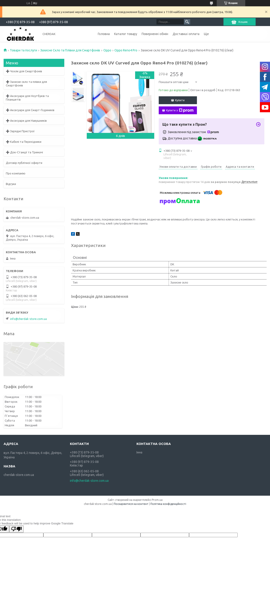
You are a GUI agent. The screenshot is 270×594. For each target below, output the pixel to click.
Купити (180, 100)
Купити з (180, 110)
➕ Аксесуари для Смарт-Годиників (30, 110)
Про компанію (15, 173)
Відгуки (11, 183)
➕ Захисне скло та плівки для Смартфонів (26, 83)
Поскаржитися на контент (131, 503)
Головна (104, 34)
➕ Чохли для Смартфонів (24, 71)
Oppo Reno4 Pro (125, 50)
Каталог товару (125, 34)
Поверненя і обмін (155, 34)
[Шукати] (187, 21)
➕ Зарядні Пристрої (20, 131)
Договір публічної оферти (24, 162)
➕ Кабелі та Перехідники (23, 141)
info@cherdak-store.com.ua (28, 318)
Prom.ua (157, 499)
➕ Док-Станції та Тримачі (24, 152)
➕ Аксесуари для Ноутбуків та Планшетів (27, 97)
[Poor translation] (16, 529)
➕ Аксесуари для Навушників (26, 120)
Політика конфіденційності (168, 503)
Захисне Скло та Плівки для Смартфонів (70, 50)
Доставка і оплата (186, 34)
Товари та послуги (23, 50)
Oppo (107, 50)
